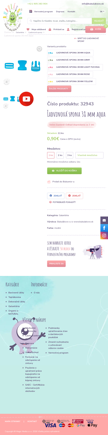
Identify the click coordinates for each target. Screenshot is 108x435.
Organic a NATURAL (13, 312)
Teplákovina (14, 297)
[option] (22, 65)
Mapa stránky (12, 421)
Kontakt (71, 11)
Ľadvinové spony (35, 32)
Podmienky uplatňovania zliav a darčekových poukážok (58, 333)
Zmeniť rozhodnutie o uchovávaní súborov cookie (58, 345)
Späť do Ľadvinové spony (88, 40)
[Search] (66, 21)
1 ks (51, 155)
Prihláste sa (56, 263)
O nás (37, 292)
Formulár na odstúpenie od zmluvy (32, 360)
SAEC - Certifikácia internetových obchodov (34, 388)
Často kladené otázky (32, 337)
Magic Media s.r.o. (24, 431)
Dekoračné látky (16, 301)
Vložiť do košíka (64, 170)
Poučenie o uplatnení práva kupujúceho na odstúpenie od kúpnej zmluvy (33, 374)
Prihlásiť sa (56, 29)
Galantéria (20, 32)
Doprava (60, 11)
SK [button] (101, 11)
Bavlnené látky (16, 292)
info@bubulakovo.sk (93, 3)
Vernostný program (41, 11)
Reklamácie (31, 347)
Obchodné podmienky (30, 330)
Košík (95, 29)
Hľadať (99, 20)
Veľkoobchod (31, 352)
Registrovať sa (76, 29)
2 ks (60, 155)
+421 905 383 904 (37, 3)
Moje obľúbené (36, 29)
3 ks (69, 155)
